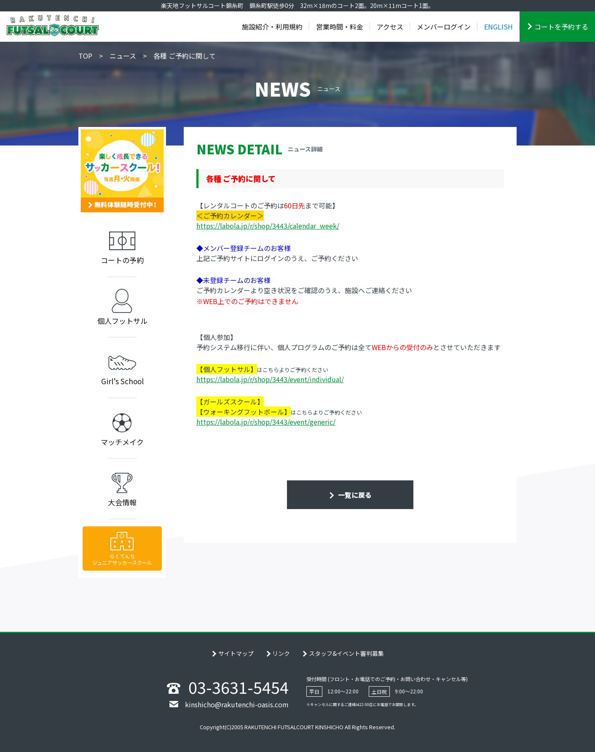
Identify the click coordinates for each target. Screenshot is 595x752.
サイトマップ (236, 653)
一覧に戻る (354, 495)
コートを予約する (561, 27)
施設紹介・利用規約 (272, 27)
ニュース (123, 56)
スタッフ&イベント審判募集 (346, 653)
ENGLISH (498, 27)
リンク (281, 653)
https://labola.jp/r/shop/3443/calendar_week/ (267, 226)
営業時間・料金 (339, 27)
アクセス (390, 27)
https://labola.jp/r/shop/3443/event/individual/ (270, 379)
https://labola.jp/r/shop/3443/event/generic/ (265, 422)
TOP (85, 56)
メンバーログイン (444, 27)
